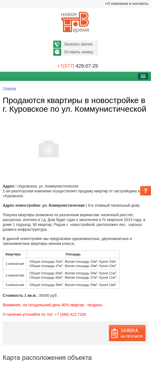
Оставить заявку (78, 52)
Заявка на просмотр (127, 333)
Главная (9, 88)
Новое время (75, 22)
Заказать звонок (78, 44)
